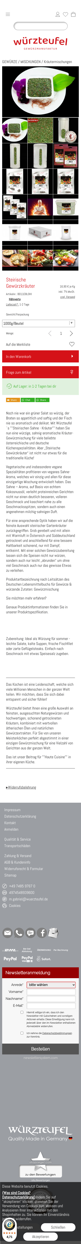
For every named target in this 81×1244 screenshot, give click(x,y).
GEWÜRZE (9, 61)
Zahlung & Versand (17, 855)
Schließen (58, 1227)
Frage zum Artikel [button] (18, 372)
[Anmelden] (57, 14)
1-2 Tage (17, 304)
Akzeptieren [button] (40, 1236)
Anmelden (11, 829)
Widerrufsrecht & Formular (23, 868)
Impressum (12, 809)
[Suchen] (41, 26)
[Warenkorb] (73, 14)
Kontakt (10, 822)
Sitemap (10, 875)
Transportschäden (17, 845)
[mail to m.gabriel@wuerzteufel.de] (7, 932)
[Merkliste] (65, 14)
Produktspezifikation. (33, 611)
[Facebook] (42, 932)
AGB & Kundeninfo (17, 862)
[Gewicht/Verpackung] (38, 323)
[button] (7, 14)
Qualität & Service (17, 839)
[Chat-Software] (30, 932)
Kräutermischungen (58, 61)
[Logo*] (40, 34)
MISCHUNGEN (31, 61)
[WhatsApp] (19, 932)
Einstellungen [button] (23, 1227)
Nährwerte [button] (15, 299)
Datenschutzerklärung (20, 816)
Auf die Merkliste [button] (18, 344)
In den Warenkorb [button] (18, 356)
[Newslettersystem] (53, 932)
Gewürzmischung (46, 589)
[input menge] (61, 333)
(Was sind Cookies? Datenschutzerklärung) (18, 1195)
